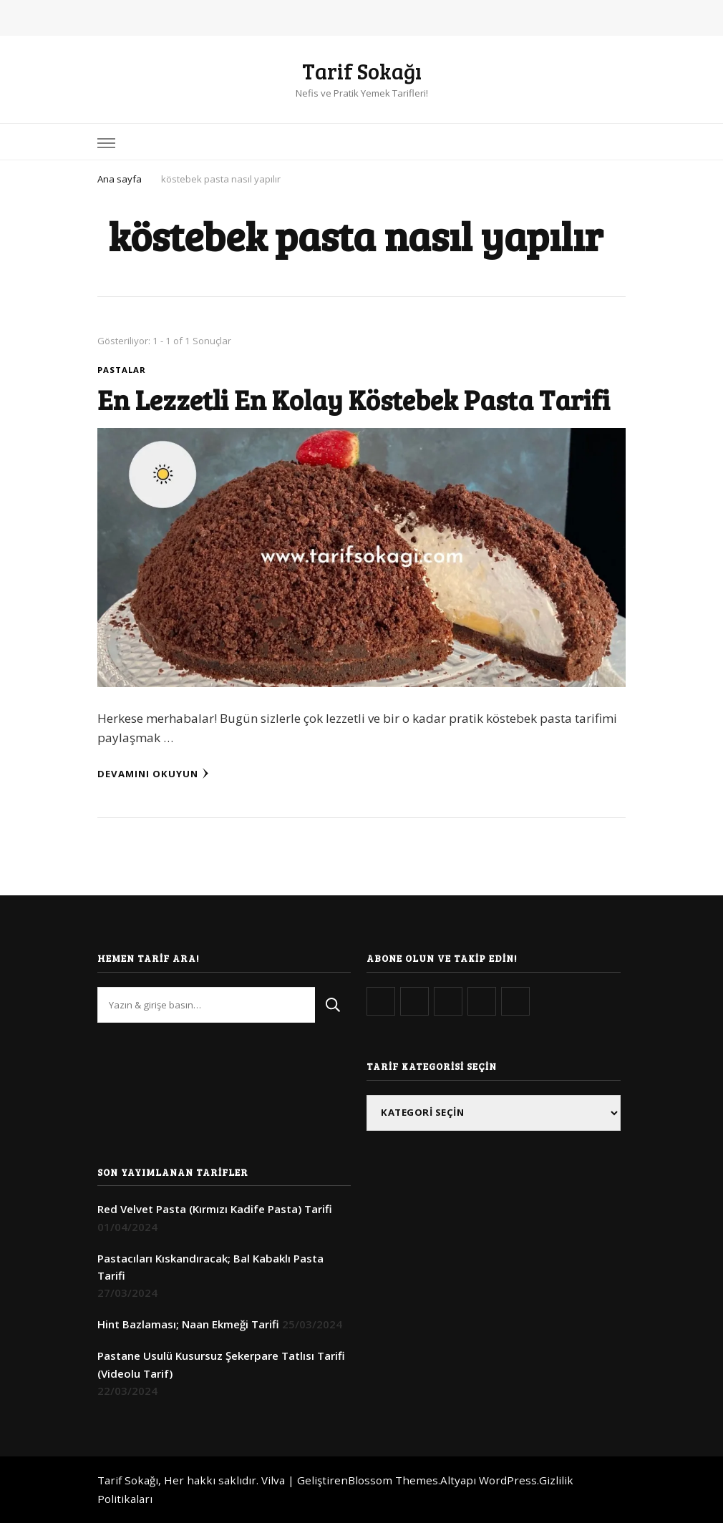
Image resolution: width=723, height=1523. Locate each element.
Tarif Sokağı (362, 71)
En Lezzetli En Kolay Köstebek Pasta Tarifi (353, 399)
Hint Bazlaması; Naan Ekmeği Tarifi (188, 1324)
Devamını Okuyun (153, 773)
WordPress (508, 1480)
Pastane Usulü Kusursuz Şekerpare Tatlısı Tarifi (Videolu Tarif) (221, 1364)
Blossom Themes (393, 1480)
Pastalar (121, 369)
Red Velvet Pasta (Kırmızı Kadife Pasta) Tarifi (214, 1209)
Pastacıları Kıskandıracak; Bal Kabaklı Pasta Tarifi (210, 1267)
